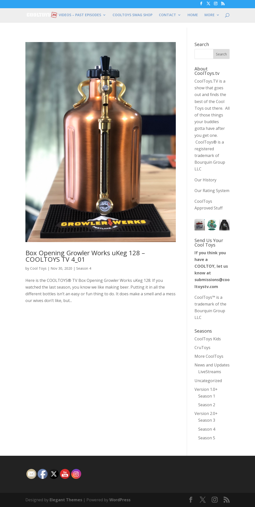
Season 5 (206, 438)
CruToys (202, 347)
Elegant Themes (66, 500)
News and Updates (212, 365)
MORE (209, 15)
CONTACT (167, 15)
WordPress (119, 500)
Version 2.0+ (206, 413)
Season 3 (206, 420)
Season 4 (83, 268)
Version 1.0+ (206, 389)
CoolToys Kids (207, 339)
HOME (193, 15)
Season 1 (206, 396)
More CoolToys (208, 356)
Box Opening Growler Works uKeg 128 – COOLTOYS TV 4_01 (85, 256)
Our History (205, 180)
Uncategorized (208, 380)
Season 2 (206, 404)
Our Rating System (211, 190)
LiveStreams (209, 371)
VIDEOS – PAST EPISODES (80, 15)
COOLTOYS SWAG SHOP (132, 15)
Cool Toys (38, 268)
